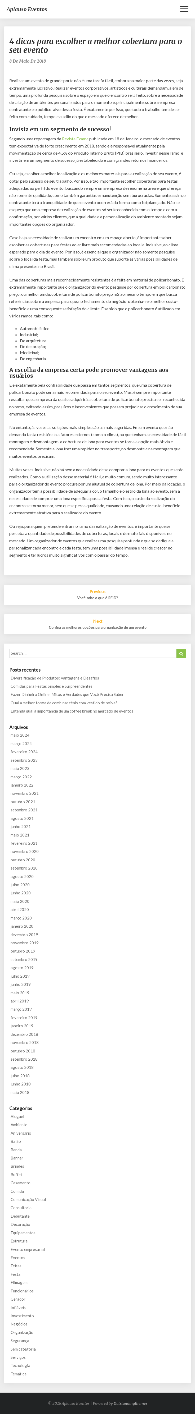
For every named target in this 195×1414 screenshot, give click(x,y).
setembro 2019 (24, 959)
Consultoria (21, 1207)
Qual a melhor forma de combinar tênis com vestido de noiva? (64, 702)
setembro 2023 (24, 760)
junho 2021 (21, 826)
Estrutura (19, 1241)
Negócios (19, 1323)
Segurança (20, 1340)
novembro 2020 (25, 851)
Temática (18, 1373)
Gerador (18, 1299)
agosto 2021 (22, 818)
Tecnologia (20, 1365)
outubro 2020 (23, 859)
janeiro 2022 (22, 785)
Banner (17, 1158)
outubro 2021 (23, 801)
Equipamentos (23, 1232)
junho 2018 (21, 1084)
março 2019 (21, 1009)
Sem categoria (23, 1349)
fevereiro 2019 (24, 1017)
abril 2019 (20, 1001)
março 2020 (21, 918)
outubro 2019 (23, 951)
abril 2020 (20, 909)
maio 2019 (20, 992)
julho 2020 (20, 884)
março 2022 (21, 776)
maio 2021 (20, 835)
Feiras (16, 1265)
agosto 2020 (22, 876)
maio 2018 (20, 1092)
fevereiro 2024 (24, 751)
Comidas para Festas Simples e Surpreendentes (51, 686)
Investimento (22, 1315)
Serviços (18, 1357)
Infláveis (18, 1307)
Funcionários (22, 1290)
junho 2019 (21, 984)
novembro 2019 (25, 942)
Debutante (20, 1216)
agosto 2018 (22, 1067)
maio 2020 (20, 901)
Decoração (20, 1224)
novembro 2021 (25, 793)
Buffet (16, 1174)
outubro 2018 (23, 1050)
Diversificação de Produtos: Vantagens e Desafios (55, 678)
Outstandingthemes (130, 1403)
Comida (17, 1191)
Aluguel (17, 1116)
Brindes (17, 1166)
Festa (15, 1274)
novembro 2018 (25, 1042)
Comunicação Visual (28, 1199)
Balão (16, 1141)
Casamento (20, 1182)
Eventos (18, 1257)
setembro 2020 (24, 868)
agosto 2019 (22, 967)
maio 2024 (20, 735)
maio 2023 (20, 768)
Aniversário (21, 1133)
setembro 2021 (24, 809)
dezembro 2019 (24, 934)
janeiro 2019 (22, 1025)
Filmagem (19, 1282)
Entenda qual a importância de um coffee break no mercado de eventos (72, 711)
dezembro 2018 (24, 1034)
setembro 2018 (24, 1059)
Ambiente (19, 1124)
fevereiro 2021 (24, 843)
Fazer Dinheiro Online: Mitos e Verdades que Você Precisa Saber (67, 694)
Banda (16, 1149)
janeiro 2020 (22, 926)
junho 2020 (21, 892)
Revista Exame (75, 138)
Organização (22, 1332)
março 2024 (21, 743)
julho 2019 (20, 976)
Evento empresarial (28, 1249)
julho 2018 (20, 1075)
